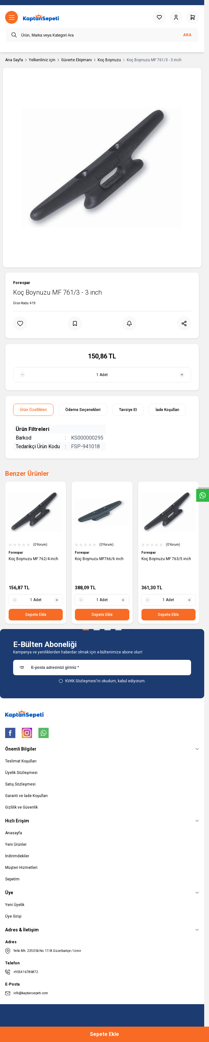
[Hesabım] (176, 17)
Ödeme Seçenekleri (82, 410)
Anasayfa (13, 833)
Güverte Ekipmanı (76, 60)
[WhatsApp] (43, 733)
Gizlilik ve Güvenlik (21, 807)
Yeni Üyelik (14, 905)
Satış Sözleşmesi (20, 784)
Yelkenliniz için (42, 60)
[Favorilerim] (159, 17)
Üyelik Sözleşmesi (21, 772)
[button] (86, 629)
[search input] (102, 35)
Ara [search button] (187, 35)
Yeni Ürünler (16, 844)
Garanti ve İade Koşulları (26, 796)
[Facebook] (10, 733)
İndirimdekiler (17, 856)
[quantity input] (102, 374)
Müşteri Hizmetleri (21, 867)
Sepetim (12, 879)
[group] (102, 167)
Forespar (21, 283)
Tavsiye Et (128, 410)
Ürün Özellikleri (33, 410)
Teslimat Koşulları (20, 761)
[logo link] (41, 17)
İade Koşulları (167, 410)
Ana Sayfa (14, 60)
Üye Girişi (13, 916)
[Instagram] (27, 733)
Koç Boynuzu (109, 60)
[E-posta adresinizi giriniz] (102, 667)
